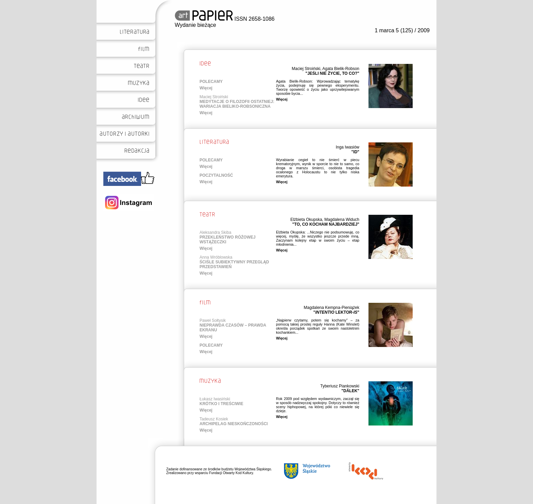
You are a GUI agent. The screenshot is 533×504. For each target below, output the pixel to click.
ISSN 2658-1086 (225, 19)
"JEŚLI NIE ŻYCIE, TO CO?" (332, 73)
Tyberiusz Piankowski (339, 386)
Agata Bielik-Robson (340, 68)
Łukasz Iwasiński (215, 399)
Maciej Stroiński (306, 68)
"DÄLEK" (350, 390)
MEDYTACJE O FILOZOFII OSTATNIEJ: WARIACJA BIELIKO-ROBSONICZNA (237, 104)
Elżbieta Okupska (306, 219)
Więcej (206, 88)
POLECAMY (211, 81)
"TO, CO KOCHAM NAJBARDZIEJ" (325, 224)
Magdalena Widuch (341, 219)
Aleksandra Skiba (215, 232)
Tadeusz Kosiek (214, 419)
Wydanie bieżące (195, 25)
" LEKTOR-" (336, 312)
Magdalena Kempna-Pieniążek (331, 307)
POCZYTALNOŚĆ (216, 175)
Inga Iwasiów (347, 147)
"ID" (355, 152)
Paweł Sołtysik (213, 320)
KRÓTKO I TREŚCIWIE (221, 403)
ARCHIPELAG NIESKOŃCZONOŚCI (234, 423)
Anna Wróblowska (216, 257)
